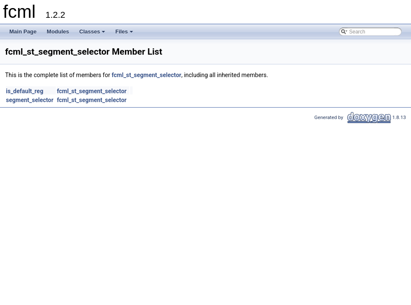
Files (124, 33)
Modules (58, 31)
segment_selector (29, 100)
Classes (92, 33)
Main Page (22, 31)
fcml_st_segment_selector (146, 75)
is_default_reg (24, 91)
